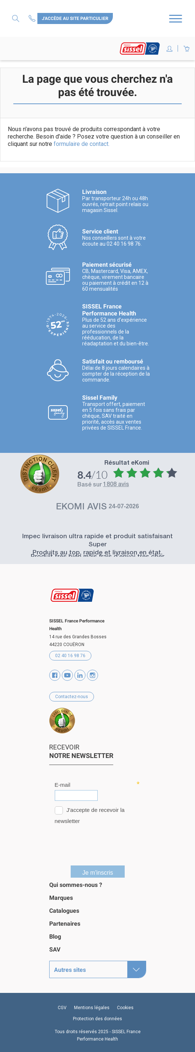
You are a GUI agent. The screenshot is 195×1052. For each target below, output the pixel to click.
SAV (54, 949)
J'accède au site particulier (75, 18)
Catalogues (64, 910)
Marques (61, 897)
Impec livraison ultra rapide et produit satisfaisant (97, 537)
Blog (55, 936)
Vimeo (79, 675)
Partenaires (64, 923)
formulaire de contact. (82, 143)
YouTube (67, 675)
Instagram (92, 675)
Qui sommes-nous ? (75, 884)
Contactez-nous (32, 18)
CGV (62, 1007)
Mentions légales (92, 1007)
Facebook (54, 675)
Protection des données (97, 1018)
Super (97, 545)
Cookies (125, 1007)
